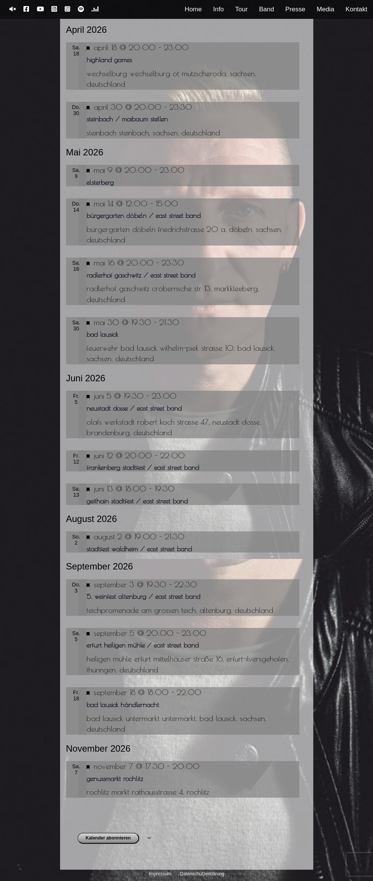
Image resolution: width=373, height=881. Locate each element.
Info (218, 9)
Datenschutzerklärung (202, 873)
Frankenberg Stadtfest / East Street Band (143, 467)
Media (325, 9)
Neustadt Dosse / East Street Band (134, 408)
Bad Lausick (102, 334)
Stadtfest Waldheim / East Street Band (139, 549)
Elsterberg (100, 182)
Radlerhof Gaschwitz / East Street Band (141, 275)
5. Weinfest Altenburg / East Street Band (143, 596)
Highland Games (109, 60)
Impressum (160, 873)
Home (193, 9)
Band (266, 9)
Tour (241, 9)
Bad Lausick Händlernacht (123, 705)
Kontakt (356, 9)
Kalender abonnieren (108, 838)
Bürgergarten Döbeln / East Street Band (144, 215)
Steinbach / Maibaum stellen (127, 119)
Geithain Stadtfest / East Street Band (137, 501)
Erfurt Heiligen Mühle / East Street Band (143, 645)
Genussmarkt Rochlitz (115, 779)
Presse (295, 9)
